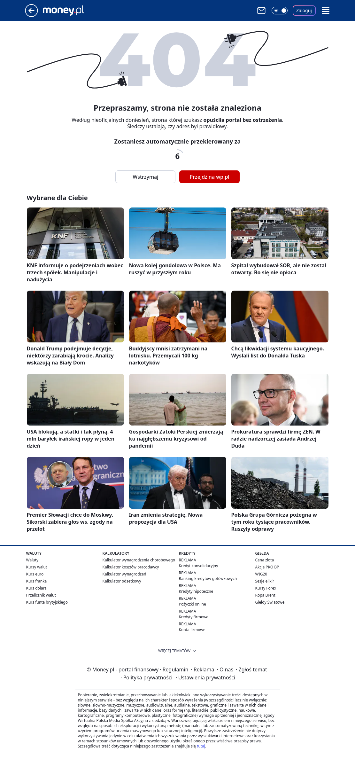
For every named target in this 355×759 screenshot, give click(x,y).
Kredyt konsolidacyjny (198, 565)
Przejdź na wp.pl (209, 176)
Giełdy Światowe (270, 602)
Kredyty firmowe (194, 617)
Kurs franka (36, 581)
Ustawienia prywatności (205, 677)
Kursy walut (36, 567)
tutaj (201, 746)
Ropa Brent (265, 595)
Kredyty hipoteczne (196, 591)
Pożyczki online (192, 604)
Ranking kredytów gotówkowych (208, 578)
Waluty (32, 560)
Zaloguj (304, 10)
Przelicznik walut (41, 595)
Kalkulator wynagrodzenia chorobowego (139, 560)
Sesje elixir (264, 581)
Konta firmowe (192, 629)
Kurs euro (35, 574)
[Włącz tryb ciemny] (280, 10)
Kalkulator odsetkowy (122, 581)
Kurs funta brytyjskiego (47, 602)
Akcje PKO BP (267, 567)
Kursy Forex (265, 588)
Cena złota (264, 560)
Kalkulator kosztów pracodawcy (131, 567)
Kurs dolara (36, 588)
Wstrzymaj (145, 176)
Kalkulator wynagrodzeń (124, 574)
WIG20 (261, 574)
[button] (325, 10)
